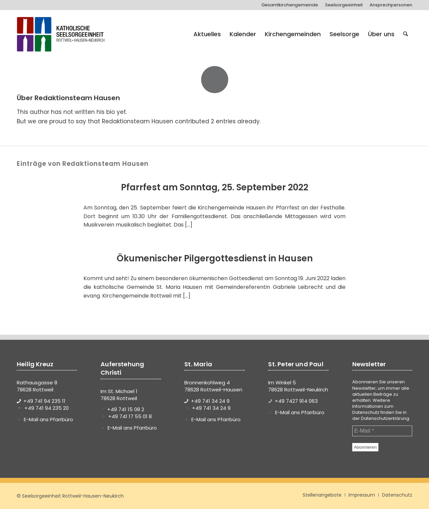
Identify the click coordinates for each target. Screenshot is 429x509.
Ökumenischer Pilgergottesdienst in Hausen (215, 258)
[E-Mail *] (382, 431)
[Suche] (405, 34)
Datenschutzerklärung (385, 418)
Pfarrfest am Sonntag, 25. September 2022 (214, 187)
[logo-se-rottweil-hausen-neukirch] (62, 34)
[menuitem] (290, 5)
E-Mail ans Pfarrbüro (48, 419)
